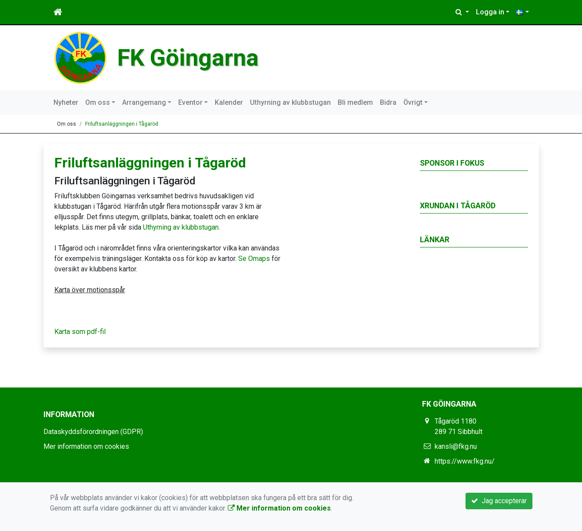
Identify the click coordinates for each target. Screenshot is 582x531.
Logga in (490, 12)
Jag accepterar (499, 501)
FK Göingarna (188, 57)
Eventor (190, 102)
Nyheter (65, 102)
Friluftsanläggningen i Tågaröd (121, 124)
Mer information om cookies (86, 446)
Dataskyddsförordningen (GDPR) (93, 431)
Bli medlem (355, 102)
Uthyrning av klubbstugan (290, 102)
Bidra (388, 102)
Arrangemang (144, 102)
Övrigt (412, 102)
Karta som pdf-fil (80, 331)
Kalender (229, 102)
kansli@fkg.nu (456, 446)
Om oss (97, 102)
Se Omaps (254, 258)
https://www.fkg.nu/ (465, 461)
